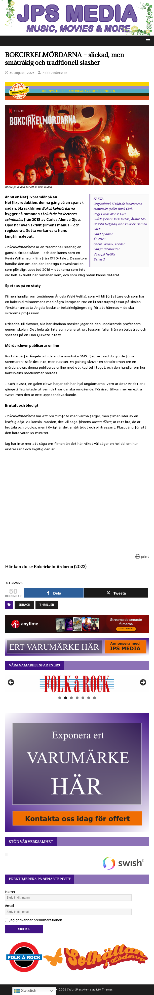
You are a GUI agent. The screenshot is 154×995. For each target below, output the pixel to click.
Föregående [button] (11, 682)
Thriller (46, 604)
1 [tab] (59, 697)
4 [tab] (77, 697)
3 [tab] (71, 697)
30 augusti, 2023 (22, 72)
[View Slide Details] (77, 684)
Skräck (24, 604)
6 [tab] (88, 697)
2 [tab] (65, 697)
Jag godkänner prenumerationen (33, 920)
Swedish (25, 991)
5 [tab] (83, 697)
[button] (147, 40)
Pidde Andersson (54, 72)
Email (9, 905)
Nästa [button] (142, 682)
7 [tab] (94, 697)
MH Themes (104, 989)
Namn (10, 891)
